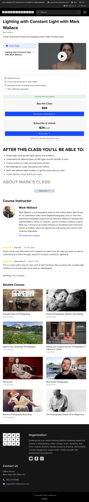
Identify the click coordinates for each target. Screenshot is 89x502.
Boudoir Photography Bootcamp (17, 414)
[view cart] (82, 2)
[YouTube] (31, 459)
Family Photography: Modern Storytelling (64, 313)
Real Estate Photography (57, 381)
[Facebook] (36, 459)
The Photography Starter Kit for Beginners (65, 414)
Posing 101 (7, 381)
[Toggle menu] (85, 12)
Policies (44, 498)
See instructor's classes (29, 235)
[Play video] (62, 56)
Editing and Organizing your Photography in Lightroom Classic (66, 348)
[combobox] (58, 12)
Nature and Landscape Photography (19, 346)
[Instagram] (42, 459)
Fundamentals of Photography (16, 313)
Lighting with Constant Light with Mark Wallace (18, 53)
